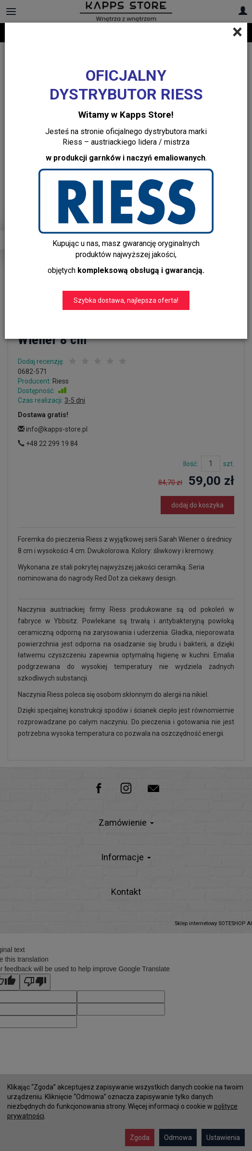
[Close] (237, 32)
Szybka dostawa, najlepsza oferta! (126, 300)
